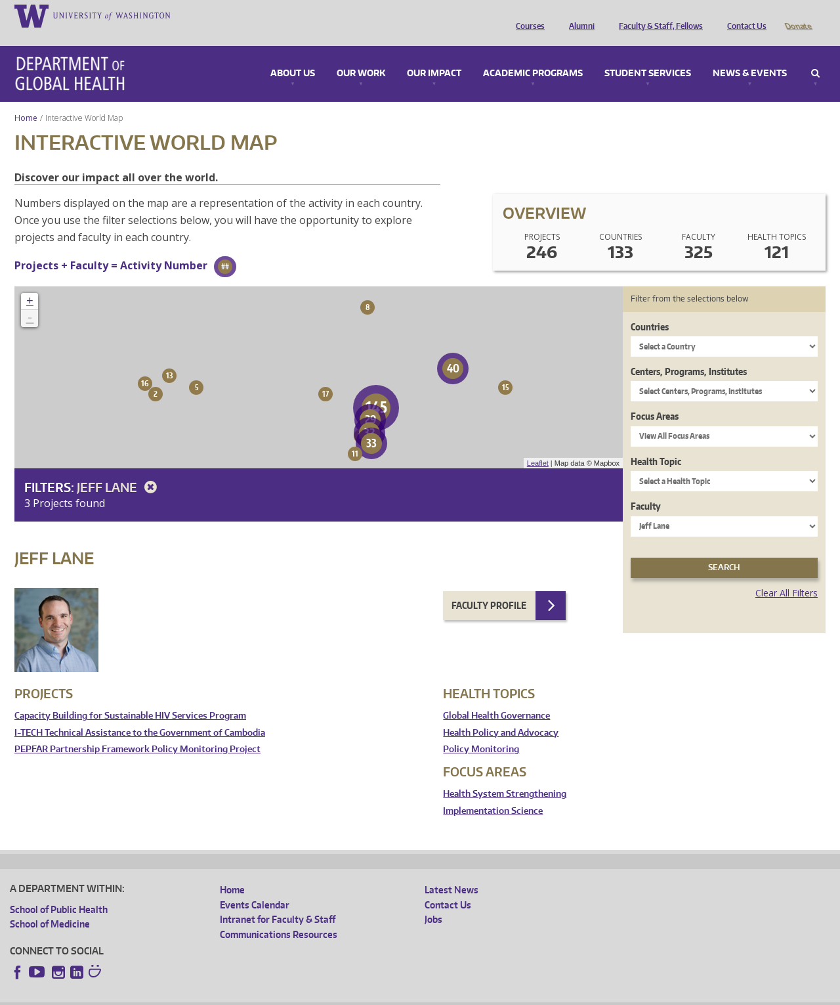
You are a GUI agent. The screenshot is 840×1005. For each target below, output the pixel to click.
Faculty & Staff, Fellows (658, 15)
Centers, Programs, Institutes (689, 353)
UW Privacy (184, 995)
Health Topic (656, 443)
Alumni (578, 15)
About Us (292, 55)
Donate (797, 15)
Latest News (451, 871)
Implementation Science (493, 792)
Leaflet (538, 445)
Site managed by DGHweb (315, 995)
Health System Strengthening (504, 775)
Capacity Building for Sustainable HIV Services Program (130, 697)
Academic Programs (533, 55)
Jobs (433, 900)
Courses (527, 15)
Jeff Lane (119, 468)
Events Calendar (254, 886)
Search (815, 55)
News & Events (750, 55)
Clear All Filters (786, 574)
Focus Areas (655, 397)
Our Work (361, 55)
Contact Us (743, 15)
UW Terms (237, 995)
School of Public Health (59, 891)
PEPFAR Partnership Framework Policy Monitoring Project (137, 731)
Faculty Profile (489, 586)
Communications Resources (278, 916)
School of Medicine (50, 905)
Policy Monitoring (481, 731)
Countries (650, 308)
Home (25, 99)
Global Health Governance (496, 697)
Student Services (647, 55)
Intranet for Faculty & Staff (277, 900)
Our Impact (434, 55)
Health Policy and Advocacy (500, 714)
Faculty (646, 487)
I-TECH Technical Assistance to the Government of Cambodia (139, 714)
